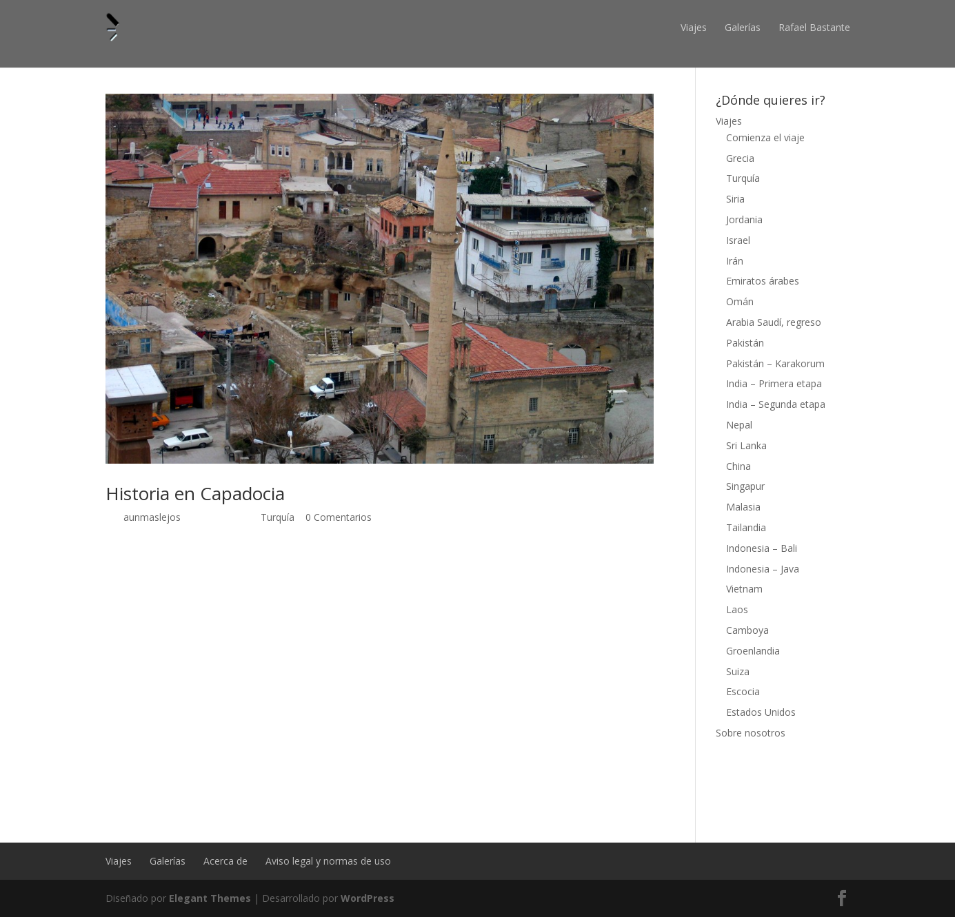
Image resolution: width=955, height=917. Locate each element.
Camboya (747, 630)
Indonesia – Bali (761, 548)
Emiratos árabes (762, 280)
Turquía (277, 517)
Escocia (743, 691)
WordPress (367, 898)
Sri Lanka (746, 445)
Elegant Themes (210, 898)
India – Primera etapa (774, 383)
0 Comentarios (338, 517)
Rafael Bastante (814, 27)
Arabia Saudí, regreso (773, 322)
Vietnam (744, 588)
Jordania (744, 219)
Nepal (739, 424)
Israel (738, 240)
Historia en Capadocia (195, 493)
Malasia (743, 506)
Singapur (745, 486)
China (738, 466)
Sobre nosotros (750, 732)
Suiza (738, 671)
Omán (740, 301)
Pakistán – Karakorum (775, 363)
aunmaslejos (152, 517)
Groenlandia (753, 650)
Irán (734, 260)
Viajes (694, 27)
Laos (737, 609)
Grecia (740, 158)
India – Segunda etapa (775, 404)
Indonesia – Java (762, 568)
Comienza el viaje (765, 137)
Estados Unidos (761, 712)
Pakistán (745, 342)
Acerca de (225, 860)
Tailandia (746, 527)
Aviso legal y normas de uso (328, 860)
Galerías (743, 27)
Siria (735, 198)
